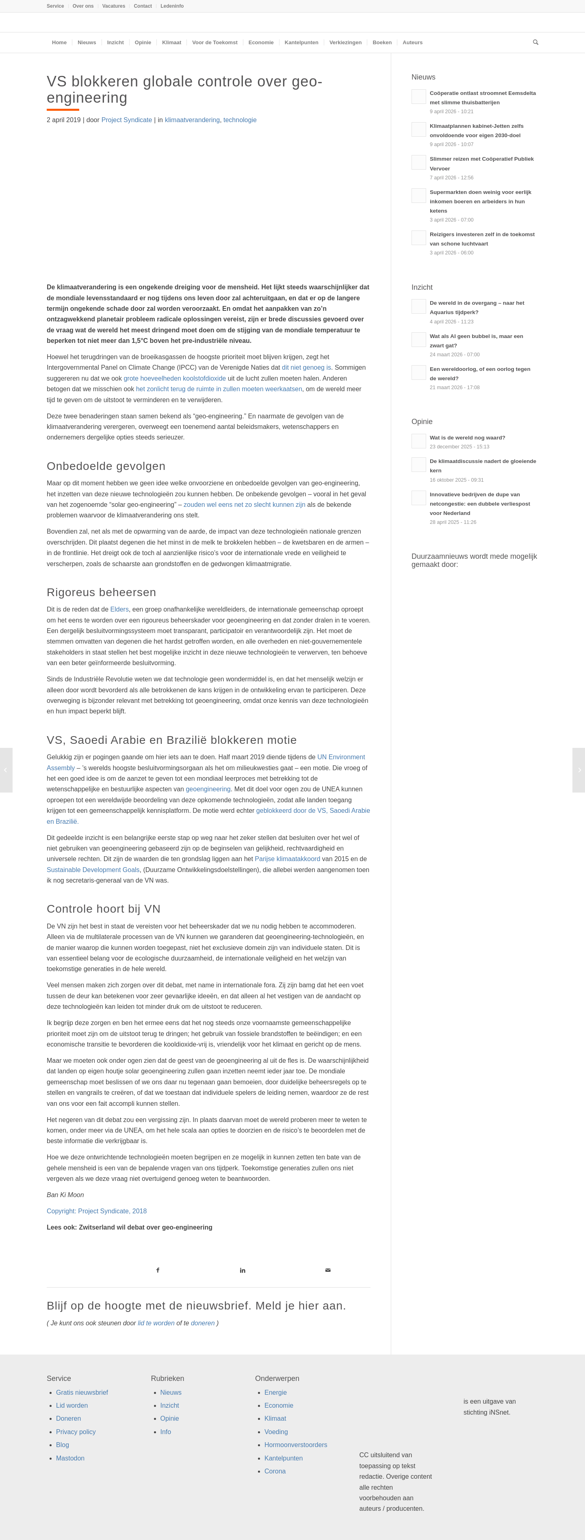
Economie (278, 1405)
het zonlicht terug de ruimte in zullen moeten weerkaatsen (219, 389)
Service (55, 6)
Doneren (68, 1418)
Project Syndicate (127, 119)
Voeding (276, 1431)
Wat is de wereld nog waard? (467, 438)
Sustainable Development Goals (93, 869)
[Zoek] (533, 42)
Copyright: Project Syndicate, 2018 (98, 1211)
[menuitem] (58, 6)
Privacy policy (76, 1431)
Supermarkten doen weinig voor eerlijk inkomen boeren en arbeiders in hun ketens (480, 201)
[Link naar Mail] (328, 1270)
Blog (62, 1444)
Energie (275, 1392)
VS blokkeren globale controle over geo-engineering (185, 89)
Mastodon (70, 1458)
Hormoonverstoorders (295, 1444)
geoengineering (208, 789)
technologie (240, 119)
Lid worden (72, 1405)
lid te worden (156, 1323)
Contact (143, 6)
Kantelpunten (283, 1458)
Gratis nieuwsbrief (82, 1392)
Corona (275, 1471)
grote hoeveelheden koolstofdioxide (175, 378)
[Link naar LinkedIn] (242, 1270)
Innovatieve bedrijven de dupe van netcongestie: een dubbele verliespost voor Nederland (480, 503)
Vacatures (114, 6)
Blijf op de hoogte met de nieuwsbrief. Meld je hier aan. (197, 1305)
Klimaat (275, 1418)
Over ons (83, 6)
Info (165, 1431)
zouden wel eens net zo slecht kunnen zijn (245, 504)
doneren (203, 1323)
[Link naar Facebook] (157, 1270)
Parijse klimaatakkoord (287, 858)
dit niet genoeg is (306, 367)
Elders (119, 609)
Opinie (169, 1418)
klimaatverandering (192, 119)
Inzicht (169, 1405)
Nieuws (171, 1392)
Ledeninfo (172, 6)
